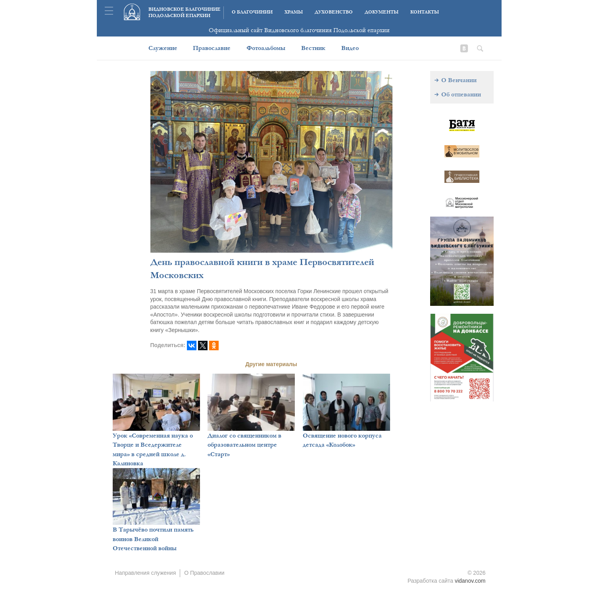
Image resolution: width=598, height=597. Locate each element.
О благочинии (252, 12)
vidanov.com (470, 581)
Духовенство (334, 12)
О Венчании (459, 80)
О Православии (204, 573)
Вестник (313, 48)
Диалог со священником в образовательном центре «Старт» (244, 445)
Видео (350, 48)
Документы (381, 12)
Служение (162, 48)
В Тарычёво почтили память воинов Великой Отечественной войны (153, 539)
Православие (212, 48)
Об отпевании (461, 94)
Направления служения (145, 573)
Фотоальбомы (265, 48)
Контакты (424, 12)
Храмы (294, 12)
